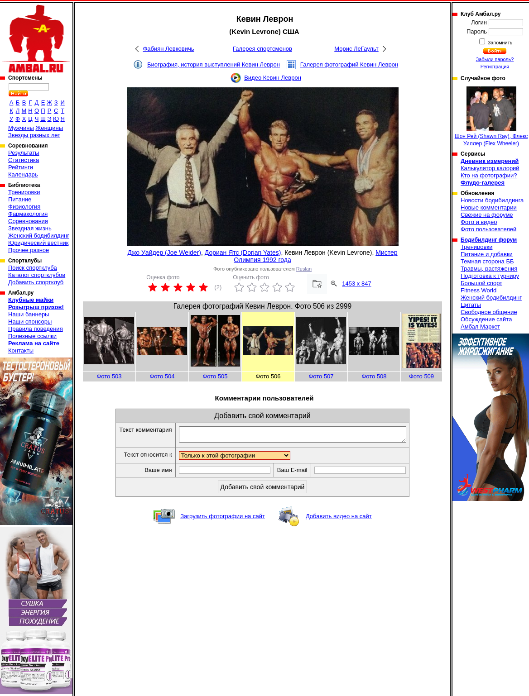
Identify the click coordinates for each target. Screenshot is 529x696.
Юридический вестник (38, 242)
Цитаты (471, 304)
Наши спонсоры (30, 321)
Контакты (21, 350)
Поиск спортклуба (32, 267)
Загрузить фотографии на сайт (222, 518)
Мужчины (21, 127)
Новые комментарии (489, 207)
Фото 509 (421, 376)
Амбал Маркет (480, 326)
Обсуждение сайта (486, 319)
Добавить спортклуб (35, 282)
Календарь (23, 174)
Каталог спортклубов (36, 275)
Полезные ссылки (32, 336)
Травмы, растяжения (489, 268)
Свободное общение (489, 312)
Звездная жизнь (30, 228)
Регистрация (495, 66)
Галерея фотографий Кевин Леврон (349, 64)
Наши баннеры (28, 314)
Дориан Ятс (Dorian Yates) (243, 252)
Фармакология (28, 213)
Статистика (23, 160)
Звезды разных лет (34, 135)
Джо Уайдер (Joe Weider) (164, 252)
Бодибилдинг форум (489, 240)
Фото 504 (161, 376)
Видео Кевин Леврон (272, 77)
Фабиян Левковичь (168, 48)
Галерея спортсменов (262, 48)
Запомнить (499, 42)
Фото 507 (320, 376)
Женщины (49, 127)
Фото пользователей (488, 229)
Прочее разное (28, 250)
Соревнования (28, 221)
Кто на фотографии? (489, 175)
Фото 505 (214, 376)
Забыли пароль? (495, 59)
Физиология (24, 206)
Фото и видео (479, 222)
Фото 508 (373, 376)
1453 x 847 (356, 283)
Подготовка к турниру (490, 275)
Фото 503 (108, 376)
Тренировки (24, 192)
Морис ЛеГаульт (356, 48)
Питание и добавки (487, 254)
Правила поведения (35, 328)
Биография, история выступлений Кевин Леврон (213, 64)
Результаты (23, 152)
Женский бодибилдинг (38, 235)
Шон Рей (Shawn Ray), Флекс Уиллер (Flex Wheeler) (491, 116)
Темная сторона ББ (487, 261)
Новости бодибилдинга (492, 200)
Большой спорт (481, 283)
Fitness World (478, 290)
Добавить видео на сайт (339, 518)
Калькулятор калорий (490, 168)
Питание (19, 199)
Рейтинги (20, 167)
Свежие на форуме (487, 214)
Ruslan (304, 269)
